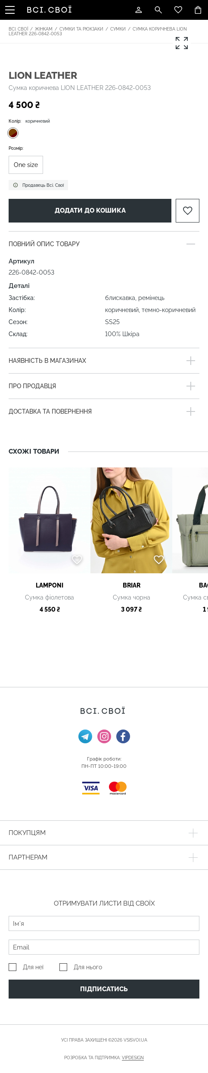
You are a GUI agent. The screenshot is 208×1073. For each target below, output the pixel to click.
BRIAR (131, 585)
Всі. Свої (18, 29)
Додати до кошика (90, 210)
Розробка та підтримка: (104, 1058)
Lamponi (49, 585)
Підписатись (104, 989)
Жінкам (44, 29)
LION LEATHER (43, 75)
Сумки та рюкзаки (81, 29)
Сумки (118, 29)
